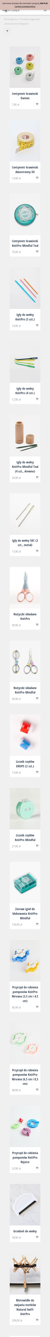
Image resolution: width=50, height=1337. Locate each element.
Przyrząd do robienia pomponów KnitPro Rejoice (25, 1157)
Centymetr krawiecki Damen (25, 95)
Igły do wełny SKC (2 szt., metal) (25, 542)
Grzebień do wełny (25, 1231)
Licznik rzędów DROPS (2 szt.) (25, 763)
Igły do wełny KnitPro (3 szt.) (25, 316)
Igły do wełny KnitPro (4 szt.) (25, 390)
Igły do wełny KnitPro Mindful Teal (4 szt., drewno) (25, 466)
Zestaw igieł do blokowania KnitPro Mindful (25, 913)
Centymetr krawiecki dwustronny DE (25, 169)
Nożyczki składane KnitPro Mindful (25, 690)
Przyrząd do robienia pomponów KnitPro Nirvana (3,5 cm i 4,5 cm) (25, 994)
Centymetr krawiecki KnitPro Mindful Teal (25, 243)
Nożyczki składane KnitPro (25, 616)
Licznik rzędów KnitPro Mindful (25, 837)
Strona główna (11, 19)
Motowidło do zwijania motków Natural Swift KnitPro (25, 1307)
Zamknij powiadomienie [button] (25, 6)
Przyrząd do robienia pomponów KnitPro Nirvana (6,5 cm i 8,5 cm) (25, 1077)
